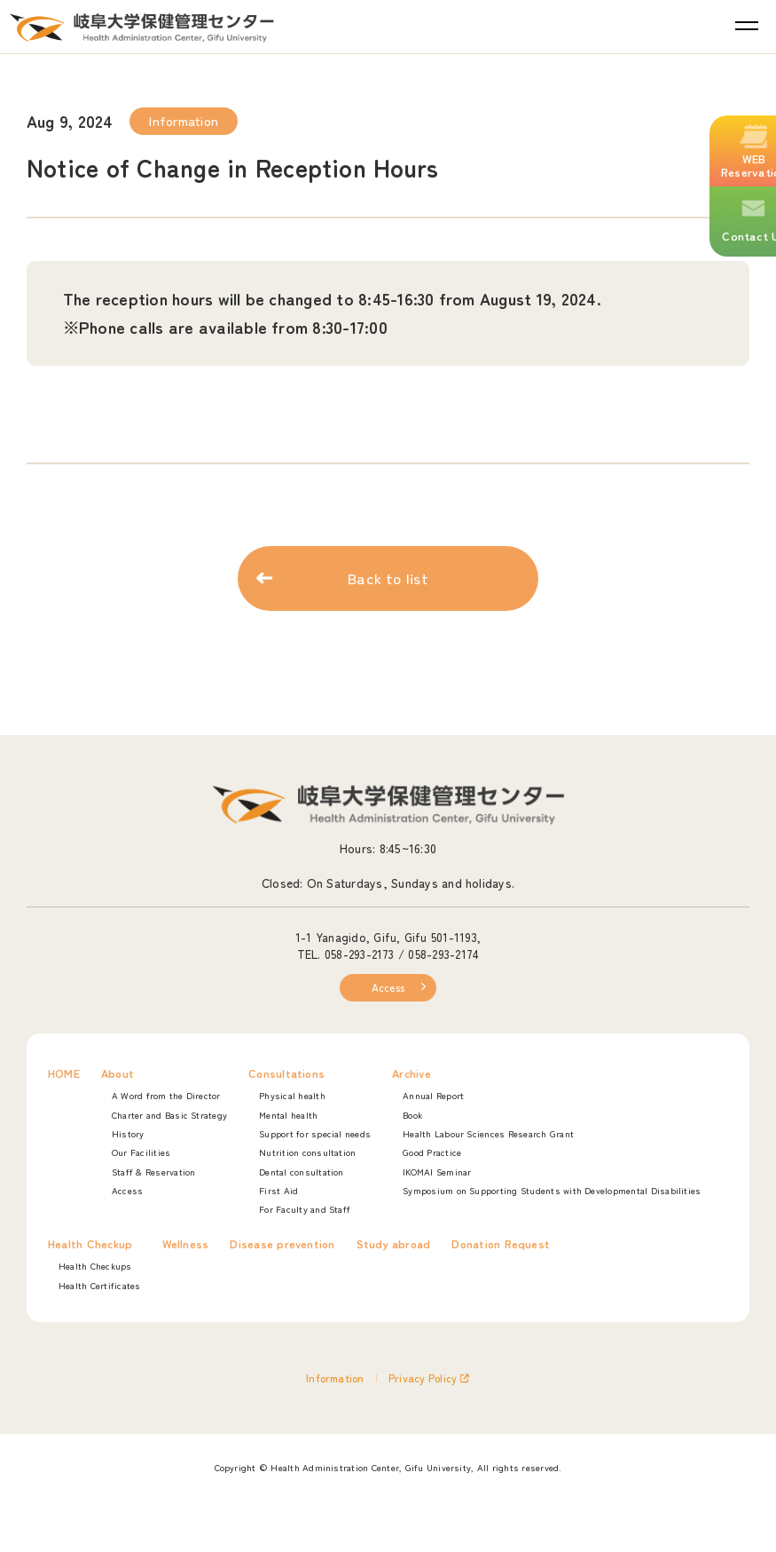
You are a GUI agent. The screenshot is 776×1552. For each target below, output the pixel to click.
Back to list (388, 580)
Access (388, 987)
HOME (64, 1074)
